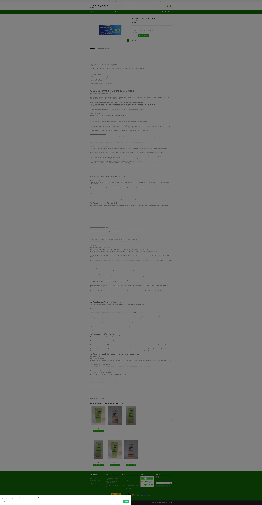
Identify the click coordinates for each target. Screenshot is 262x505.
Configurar (5, 501)
